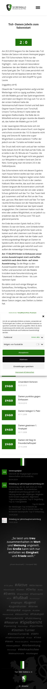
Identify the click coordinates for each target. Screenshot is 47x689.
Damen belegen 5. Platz (29, 411)
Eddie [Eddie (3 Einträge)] (41, 590)
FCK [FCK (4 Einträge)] (9, 598)
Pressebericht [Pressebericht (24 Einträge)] (15, 618)
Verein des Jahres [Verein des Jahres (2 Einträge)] (22, 642)
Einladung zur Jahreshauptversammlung (25, 519)
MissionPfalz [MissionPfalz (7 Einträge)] (22, 614)
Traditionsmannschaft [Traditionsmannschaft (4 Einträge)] (15, 637)
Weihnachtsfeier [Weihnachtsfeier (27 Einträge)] (29, 649)
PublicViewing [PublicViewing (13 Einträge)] (34, 618)
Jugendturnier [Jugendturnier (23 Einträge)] (18, 606)
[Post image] (9, 386)
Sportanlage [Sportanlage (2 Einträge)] (23, 626)
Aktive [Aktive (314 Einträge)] (22, 585)
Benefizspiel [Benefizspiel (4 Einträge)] (9, 589)
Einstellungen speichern (23, 366)
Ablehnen (23, 359)
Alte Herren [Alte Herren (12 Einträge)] (36, 585)
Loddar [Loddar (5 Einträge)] (37, 610)
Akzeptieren (23, 352)
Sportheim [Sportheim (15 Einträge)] (37, 626)
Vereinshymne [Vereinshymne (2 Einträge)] (36, 642)
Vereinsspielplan (15, 471)
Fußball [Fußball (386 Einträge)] (21, 598)
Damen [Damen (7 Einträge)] (21, 589)
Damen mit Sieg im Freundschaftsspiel (27, 442)
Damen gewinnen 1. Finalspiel (27, 427)
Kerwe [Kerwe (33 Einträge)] (34, 606)
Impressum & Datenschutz (24, 372)
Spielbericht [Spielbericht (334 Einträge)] (32, 622)
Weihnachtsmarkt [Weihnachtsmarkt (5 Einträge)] (17, 653)
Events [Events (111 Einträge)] (10, 593)
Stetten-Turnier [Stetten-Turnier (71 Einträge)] (24, 630)
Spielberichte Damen (27, 313)
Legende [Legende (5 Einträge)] (27, 610)
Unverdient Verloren (27, 381)
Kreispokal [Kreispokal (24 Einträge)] (14, 610)
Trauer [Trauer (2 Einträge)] (29, 638)
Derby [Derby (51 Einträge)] (32, 589)
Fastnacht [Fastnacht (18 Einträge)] (37, 594)
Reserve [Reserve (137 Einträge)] (12, 622)
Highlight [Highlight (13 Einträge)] (17, 602)
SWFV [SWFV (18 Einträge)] (36, 634)
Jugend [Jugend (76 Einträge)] (31, 602)
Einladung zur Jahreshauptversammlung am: (26, 484)
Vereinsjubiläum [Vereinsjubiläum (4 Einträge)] (13, 645)
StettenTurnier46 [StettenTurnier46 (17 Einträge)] (19, 634)
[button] (43, 316)
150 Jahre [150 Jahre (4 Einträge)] (9, 585)
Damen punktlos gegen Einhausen (29, 398)
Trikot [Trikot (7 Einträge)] (38, 637)
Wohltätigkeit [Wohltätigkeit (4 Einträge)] (32, 653)
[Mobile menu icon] (37, 7)
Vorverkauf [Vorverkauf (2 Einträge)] (12, 650)
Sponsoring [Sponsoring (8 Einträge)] (10, 626)
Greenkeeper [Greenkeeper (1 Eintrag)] (35, 598)
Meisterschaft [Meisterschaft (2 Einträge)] (8, 614)
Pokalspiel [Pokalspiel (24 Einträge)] (38, 614)
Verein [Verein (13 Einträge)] (10, 641)
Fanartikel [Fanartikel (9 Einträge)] (23, 594)
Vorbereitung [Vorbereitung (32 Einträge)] (32, 645)
